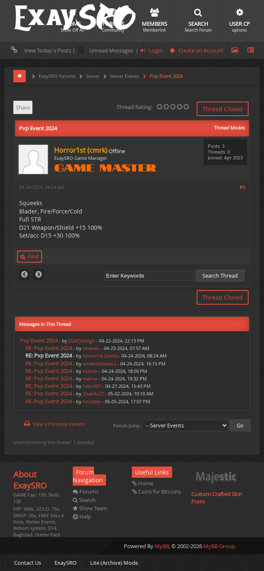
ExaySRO (62, 562)
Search (84, 500)
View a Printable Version (59, 424)
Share (23, 107)
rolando (91, 348)
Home (142, 483)
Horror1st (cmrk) (100, 356)
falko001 (92, 386)
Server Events (124, 76)
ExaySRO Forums (56, 76)
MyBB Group (219, 546)
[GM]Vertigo (82, 341)
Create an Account (197, 50)
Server (92, 76)
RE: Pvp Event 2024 (48, 348)
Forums (86, 491)
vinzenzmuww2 (99, 363)
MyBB (162, 546)
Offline (117, 151)
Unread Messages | (108, 50)
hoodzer (92, 401)
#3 (242, 187)
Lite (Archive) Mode (111, 562)
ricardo (90, 371)
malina (90, 378)
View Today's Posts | (41, 50)
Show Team (90, 508)
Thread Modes (229, 127)
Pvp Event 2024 (165, 76)
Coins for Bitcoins (156, 491)
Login (152, 50)
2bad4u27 (93, 393)
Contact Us (24, 562)
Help (82, 516)
